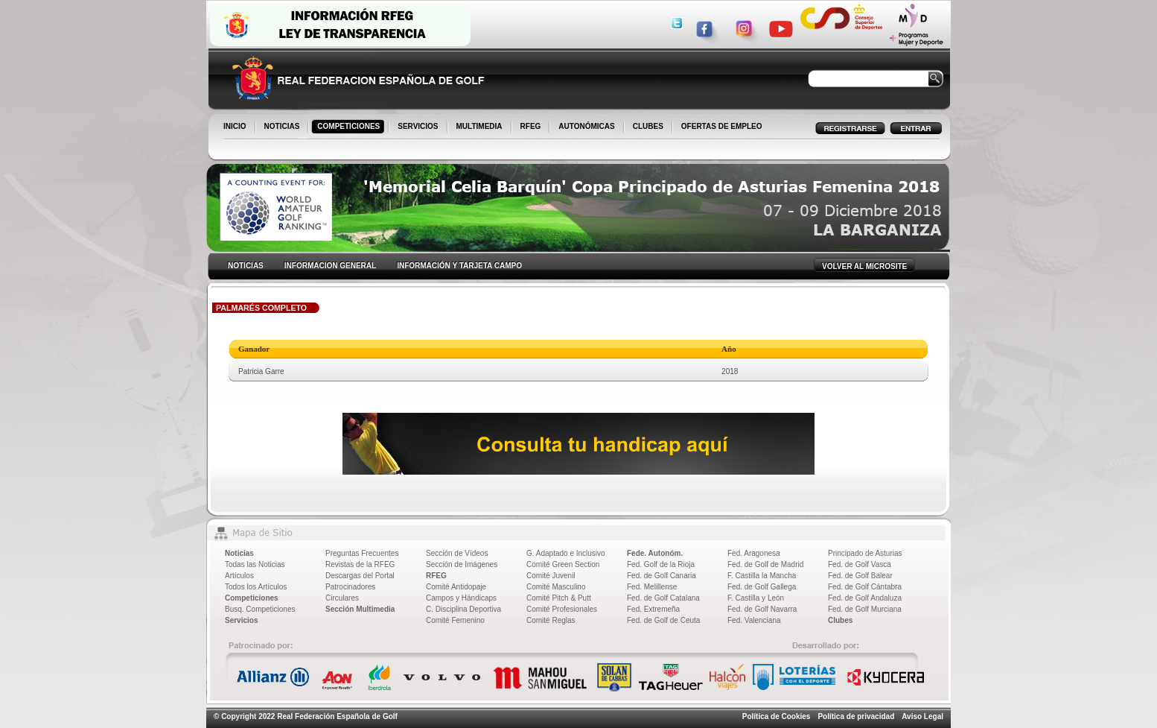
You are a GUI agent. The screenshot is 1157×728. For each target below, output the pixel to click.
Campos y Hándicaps (461, 598)
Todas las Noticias (255, 564)
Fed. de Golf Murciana (865, 609)
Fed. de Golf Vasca (859, 564)
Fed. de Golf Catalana (663, 598)
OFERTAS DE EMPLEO (721, 126)
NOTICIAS (283, 127)
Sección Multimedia (360, 609)
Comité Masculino (555, 587)
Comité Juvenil (551, 576)
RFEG (532, 127)
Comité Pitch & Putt (558, 598)
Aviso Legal (922, 716)
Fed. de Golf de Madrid (765, 564)
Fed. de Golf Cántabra (865, 587)
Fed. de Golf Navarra (762, 609)
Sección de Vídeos (457, 553)
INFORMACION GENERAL (330, 266)
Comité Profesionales (561, 609)
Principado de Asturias (865, 553)
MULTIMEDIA (480, 127)
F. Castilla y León (755, 598)
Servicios (241, 620)
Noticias (239, 553)
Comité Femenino (455, 620)
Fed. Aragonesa (753, 553)
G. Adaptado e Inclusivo (565, 553)
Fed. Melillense (652, 587)
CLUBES (648, 126)
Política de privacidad (855, 716)
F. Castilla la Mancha (761, 576)
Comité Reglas (551, 620)
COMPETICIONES (349, 127)
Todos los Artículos (256, 587)
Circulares (342, 598)
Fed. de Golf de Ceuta (663, 620)
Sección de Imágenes (461, 564)
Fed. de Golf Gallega (761, 587)
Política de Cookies (776, 716)
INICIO (236, 127)
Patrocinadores (350, 587)
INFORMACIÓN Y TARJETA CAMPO (459, 266)
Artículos (239, 576)
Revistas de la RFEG (360, 564)
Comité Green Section (562, 564)
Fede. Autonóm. (655, 553)
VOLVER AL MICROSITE (864, 266)
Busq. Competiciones (260, 609)
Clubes (840, 620)
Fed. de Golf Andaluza (865, 598)
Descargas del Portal (360, 576)
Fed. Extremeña (653, 609)
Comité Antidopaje (456, 587)
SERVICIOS (419, 127)
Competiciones (251, 598)
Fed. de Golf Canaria (661, 576)
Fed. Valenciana (754, 620)
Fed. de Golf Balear (860, 576)
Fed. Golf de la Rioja (661, 564)
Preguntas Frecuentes (361, 553)
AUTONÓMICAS (586, 126)
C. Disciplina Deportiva (463, 609)
